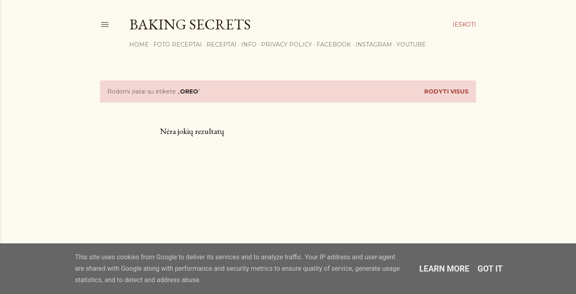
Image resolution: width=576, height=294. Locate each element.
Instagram (373, 44)
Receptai (221, 44)
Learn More (444, 269)
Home (139, 44)
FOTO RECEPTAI (177, 44)
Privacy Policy (286, 44)
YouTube (411, 44)
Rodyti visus (446, 91)
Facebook (334, 44)
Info (249, 44)
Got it (490, 269)
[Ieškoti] (464, 24)
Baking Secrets (190, 24)
